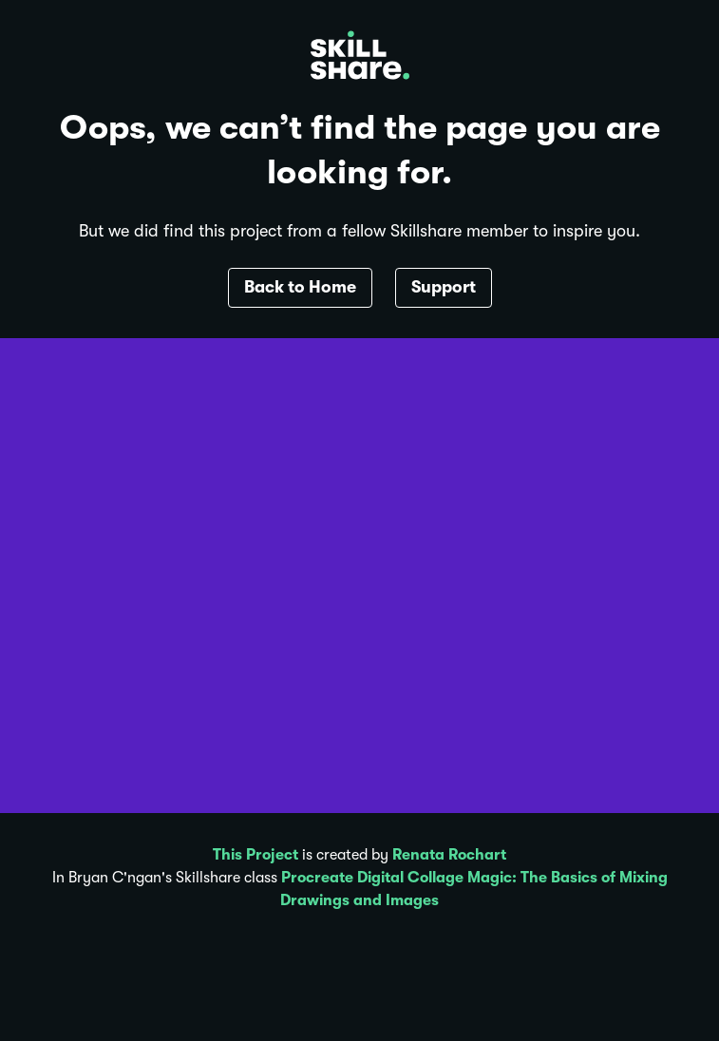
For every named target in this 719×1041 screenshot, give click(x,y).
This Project (255, 854)
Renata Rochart (449, 854)
